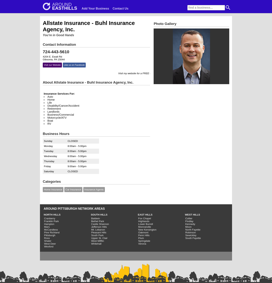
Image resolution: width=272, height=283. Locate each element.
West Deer (50, 243)
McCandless (51, 229)
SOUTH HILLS (99, 214)
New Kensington (147, 229)
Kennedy (190, 224)
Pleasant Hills (98, 232)
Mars (47, 226)
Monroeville (144, 226)
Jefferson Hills (99, 226)
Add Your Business (95, 8)
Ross (47, 238)
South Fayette (193, 238)
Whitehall (96, 243)
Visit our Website (52, 65)
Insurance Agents (94, 189)
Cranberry (49, 218)
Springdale (144, 241)
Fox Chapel (144, 218)
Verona (142, 243)
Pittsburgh (49, 235)
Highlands (143, 221)
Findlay (189, 221)
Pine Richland (51, 232)
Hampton (49, 224)
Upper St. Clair (99, 238)
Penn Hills (144, 235)
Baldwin (95, 218)
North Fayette (193, 229)
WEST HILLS (192, 214)
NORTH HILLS (52, 214)
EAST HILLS (145, 214)
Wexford (48, 246)
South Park (97, 235)
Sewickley (190, 235)
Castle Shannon (100, 224)
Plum (141, 238)
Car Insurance (73, 189)
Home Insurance (53, 189)
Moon (188, 226)
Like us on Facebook (74, 65)
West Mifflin (97, 241)
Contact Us (120, 8)
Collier (188, 218)
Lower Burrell (145, 224)
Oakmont (143, 232)
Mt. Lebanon (98, 229)
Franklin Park (51, 221)
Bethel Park (97, 221)
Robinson (190, 232)
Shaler (47, 241)
